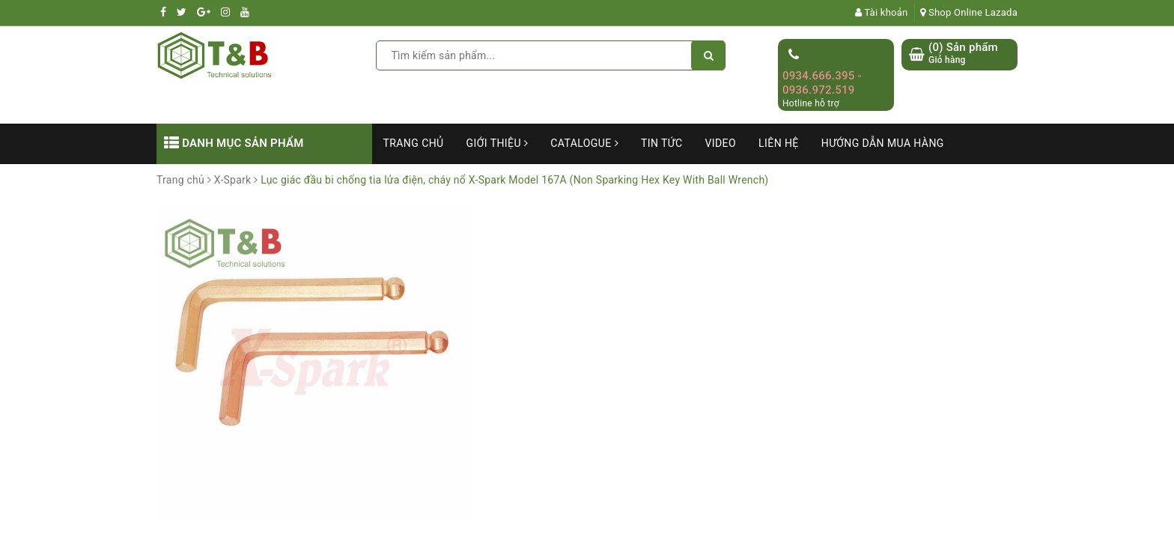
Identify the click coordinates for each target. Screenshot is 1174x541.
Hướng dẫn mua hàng (882, 143)
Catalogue (584, 143)
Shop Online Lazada (969, 12)
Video (720, 143)
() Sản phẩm (963, 53)
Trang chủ (413, 143)
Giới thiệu (497, 143)
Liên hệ (778, 143)
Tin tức (662, 143)
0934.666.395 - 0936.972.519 (822, 83)
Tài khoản (881, 12)
